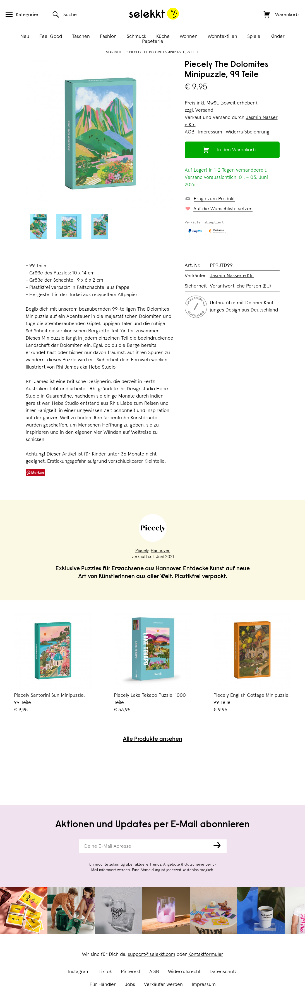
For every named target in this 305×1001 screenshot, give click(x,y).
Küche (163, 36)
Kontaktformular (205, 954)
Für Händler (103, 984)
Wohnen (189, 36)
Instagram (79, 971)
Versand (204, 110)
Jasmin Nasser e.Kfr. (232, 275)
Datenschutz (223, 971)
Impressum (204, 984)
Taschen (81, 36)
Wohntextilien (222, 36)
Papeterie (152, 41)
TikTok (105, 971)
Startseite (115, 52)
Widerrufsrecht (184, 971)
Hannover (160, 550)
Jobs (130, 984)
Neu (24, 36)
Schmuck (136, 36)
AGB (154, 971)
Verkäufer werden (163, 984)
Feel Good (50, 36)
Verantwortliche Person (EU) (240, 286)
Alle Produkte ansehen (152, 739)
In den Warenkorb (236, 149)
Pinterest (130, 971)
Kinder (277, 36)
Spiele (253, 36)
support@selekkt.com (151, 954)
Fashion (108, 36)
